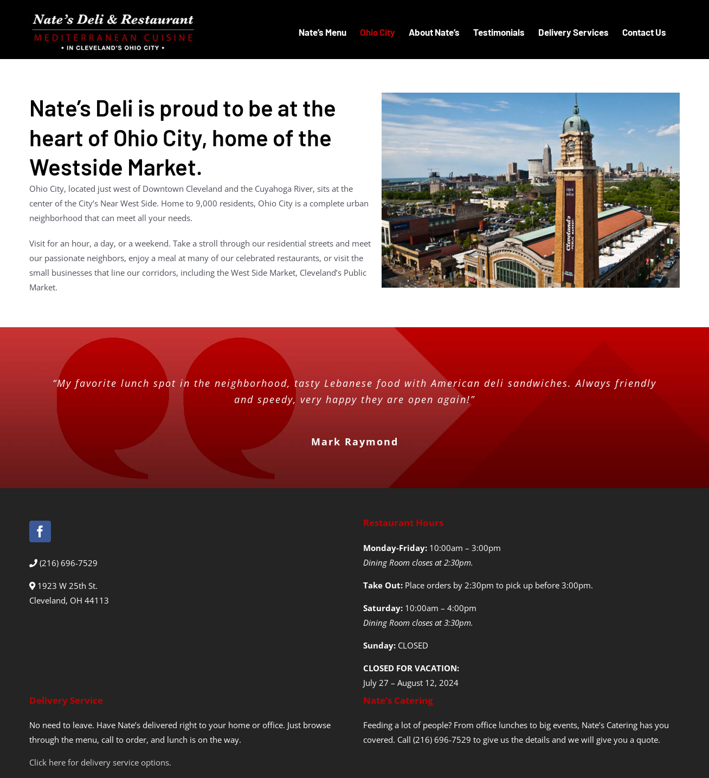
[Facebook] (40, 531)
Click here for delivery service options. (100, 762)
